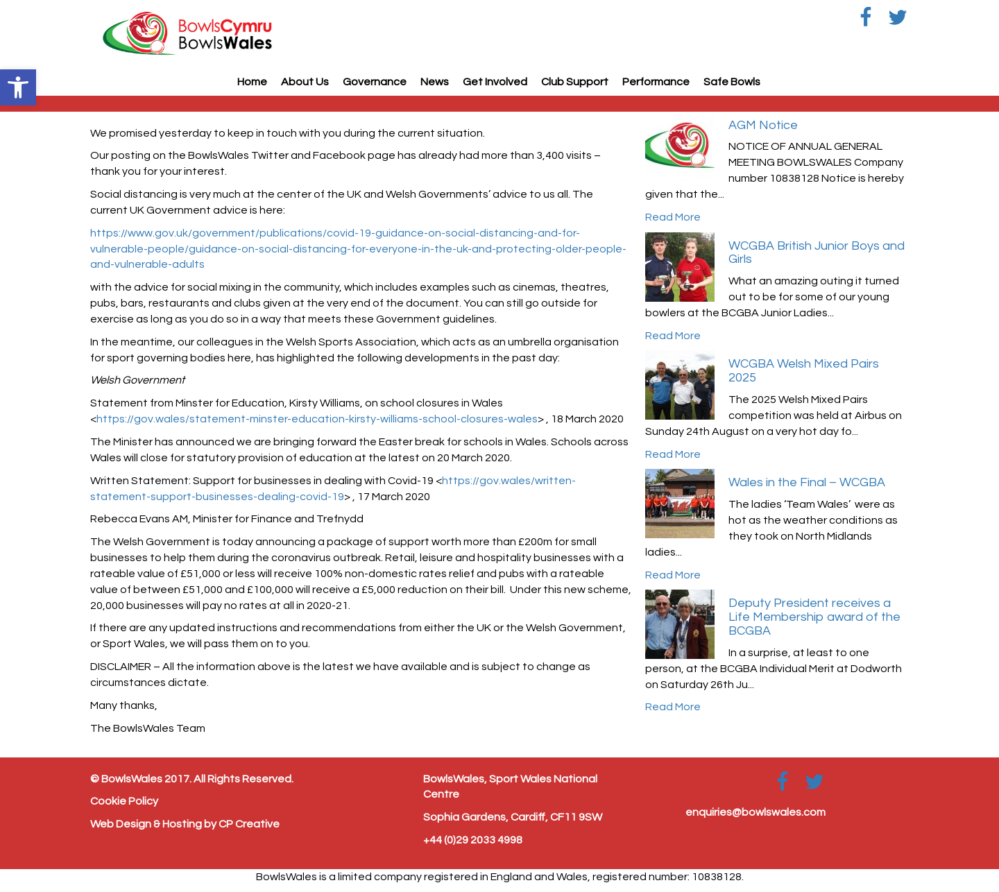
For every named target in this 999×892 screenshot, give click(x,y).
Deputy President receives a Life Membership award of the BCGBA (814, 617)
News (434, 81)
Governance (375, 81)
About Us (305, 81)
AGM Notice (763, 125)
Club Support (574, 81)
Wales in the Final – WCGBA (806, 482)
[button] (18, 87)
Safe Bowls (731, 81)
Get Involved (495, 81)
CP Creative (249, 824)
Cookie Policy (124, 801)
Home (252, 81)
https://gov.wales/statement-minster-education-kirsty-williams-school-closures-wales (317, 418)
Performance (656, 81)
